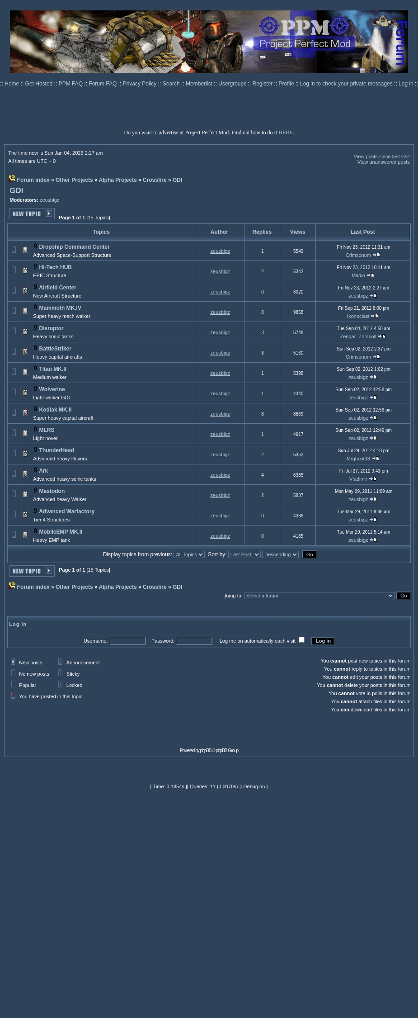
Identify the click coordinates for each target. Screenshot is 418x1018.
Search (172, 83)
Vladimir (358, 479)
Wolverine (52, 389)
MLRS (47, 430)
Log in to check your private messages (347, 83)
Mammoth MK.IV (60, 308)
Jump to (232, 595)
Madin (358, 275)
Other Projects (74, 180)
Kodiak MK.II (55, 410)
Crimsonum (358, 255)
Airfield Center (57, 287)
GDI (177, 180)
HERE (285, 132)
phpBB (205, 750)
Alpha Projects (118, 180)
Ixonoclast (358, 316)
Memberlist (200, 83)
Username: (96, 641)
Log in (406, 83)
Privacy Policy (140, 83)
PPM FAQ (72, 83)
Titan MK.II (52, 369)
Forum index (33, 180)
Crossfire (155, 180)
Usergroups (233, 83)
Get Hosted (39, 83)
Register (263, 83)
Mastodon (52, 491)
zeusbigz (49, 200)
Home (12, 83)
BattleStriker (55, 349)
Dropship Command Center (74, 247)
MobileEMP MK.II (61, 532)
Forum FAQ (103, 83)
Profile (287, 83)
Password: (162, 641)
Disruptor (51, 328)
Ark (43, 471)
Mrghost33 (358, 458)
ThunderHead (56, 450)
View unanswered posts (383, 162)
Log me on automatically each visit (258, 641)
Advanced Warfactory (66, 511)
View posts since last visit (382, 156)
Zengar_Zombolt (358, 336)
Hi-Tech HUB (55, 267)
